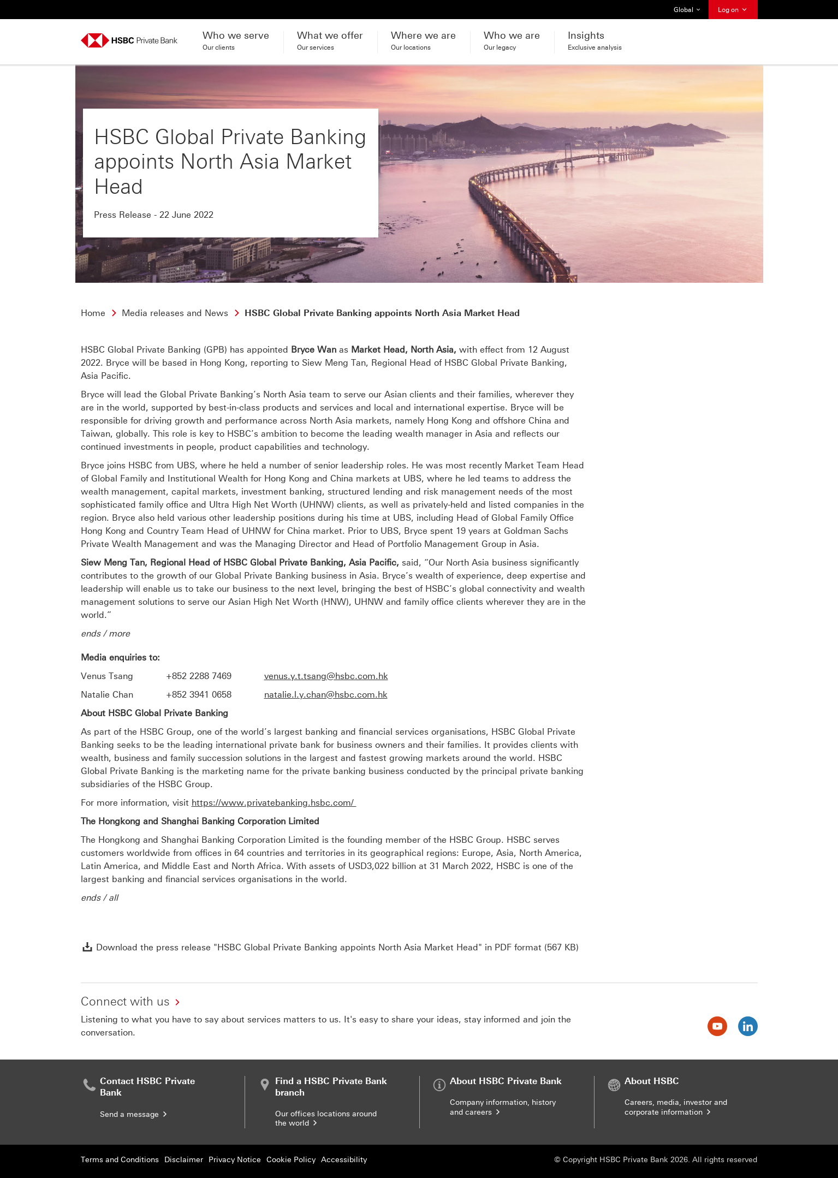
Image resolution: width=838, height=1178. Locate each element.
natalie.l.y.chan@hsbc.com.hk (326, 694)
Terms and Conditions (120, 1159)
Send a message (134, 1114)
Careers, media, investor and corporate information (676, 1107)
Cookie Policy (291, 1159)
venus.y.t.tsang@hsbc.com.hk (326, 676)
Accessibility (344, 1159)
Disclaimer (183, 1159)
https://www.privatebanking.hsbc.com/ (274, 803)
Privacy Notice (235, 1159)
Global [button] (687, 10)
